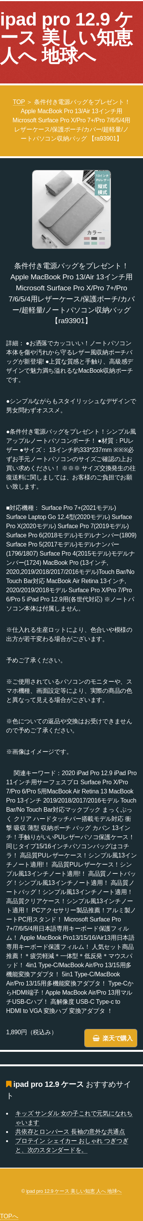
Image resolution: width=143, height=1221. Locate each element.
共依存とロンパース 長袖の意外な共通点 (70, 1131)
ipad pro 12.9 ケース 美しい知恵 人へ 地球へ (66, 37)
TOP (19, 102)
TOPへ (9, 1216)
